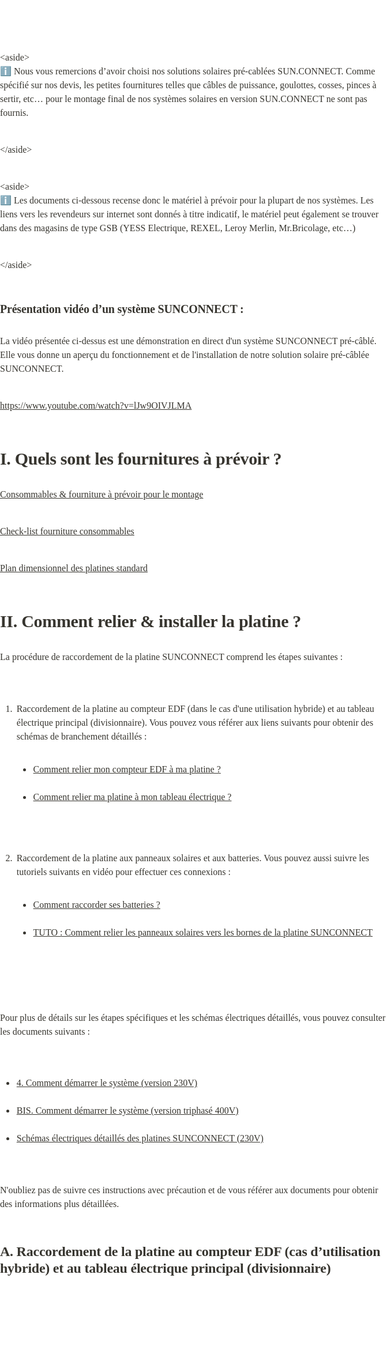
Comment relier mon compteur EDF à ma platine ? (127, 769)
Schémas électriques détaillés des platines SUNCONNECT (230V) (140, 1138)
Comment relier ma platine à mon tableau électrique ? (132, 797)
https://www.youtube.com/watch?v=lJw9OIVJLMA (95, 405)
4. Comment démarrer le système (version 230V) (107, 1083)
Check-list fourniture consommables (67, 531)
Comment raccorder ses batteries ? (96, 905)
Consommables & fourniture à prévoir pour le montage (101, 494)
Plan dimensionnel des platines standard (74, 568)
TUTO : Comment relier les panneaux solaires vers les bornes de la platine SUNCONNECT (203, 932)
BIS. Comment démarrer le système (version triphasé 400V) (128, 1110)
